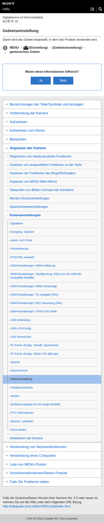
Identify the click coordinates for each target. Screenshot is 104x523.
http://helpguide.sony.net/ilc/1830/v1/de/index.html (36, 506)
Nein (63, 80)
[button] (100, 9)
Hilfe (6, 9)
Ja (41, 80)
